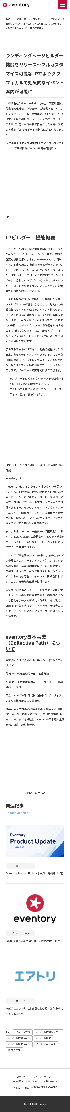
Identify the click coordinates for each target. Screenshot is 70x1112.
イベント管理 (22, 1032)
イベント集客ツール (19, 1044)
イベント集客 (43, 1038)
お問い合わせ (50, 1081)
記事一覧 (21, 19)
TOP (8, 19)
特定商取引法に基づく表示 (26, 1081)
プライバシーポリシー (42, 1076)
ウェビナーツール (46, 1044)
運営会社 (21, 1076)
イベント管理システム (48, 1032)
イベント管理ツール (19, 1038)
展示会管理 (14, 1050)
